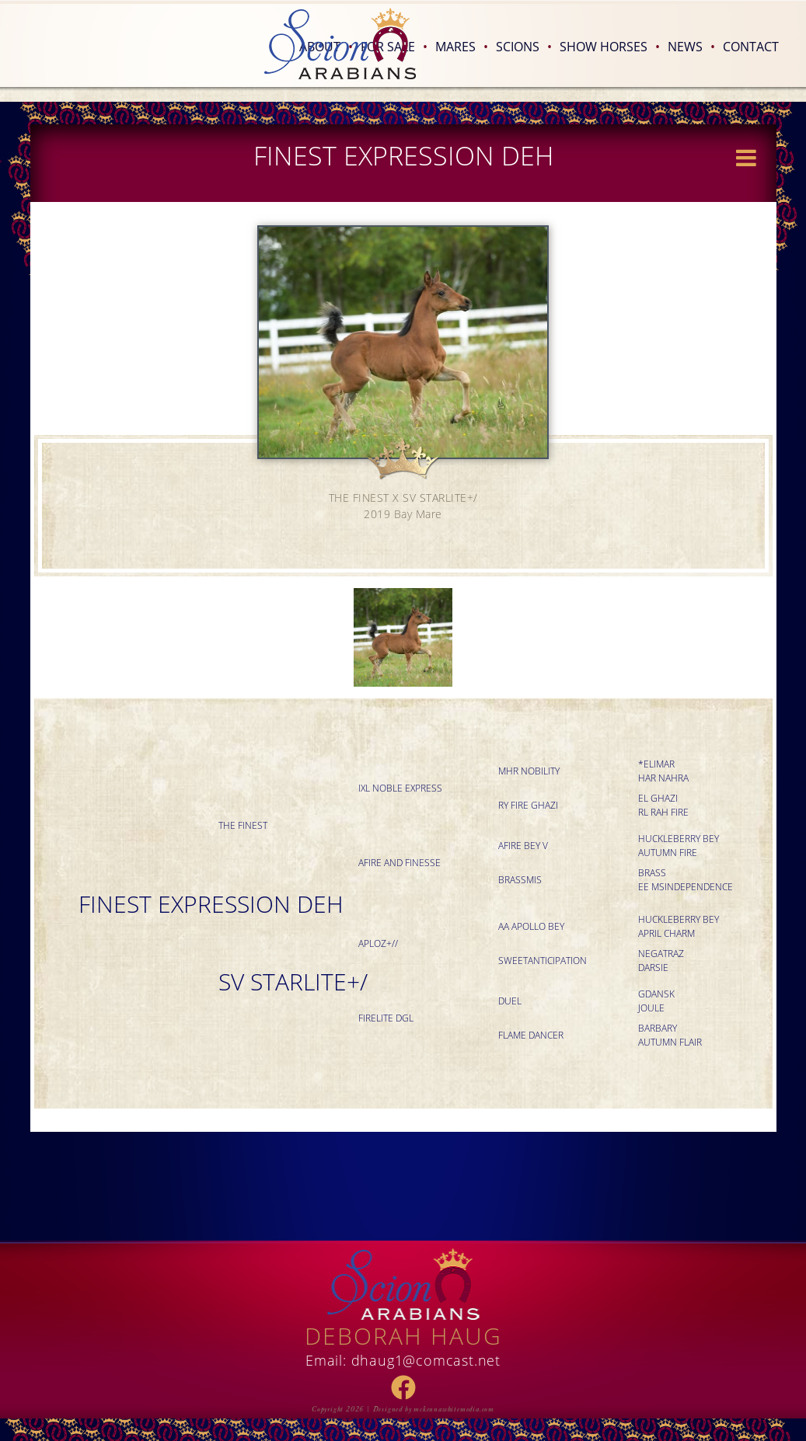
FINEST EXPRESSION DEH (211, 904)
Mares (461, 46)
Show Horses (610, 46)
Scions (524, 46)
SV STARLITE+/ (293, 981)
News (691, 46)
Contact (751, 46)
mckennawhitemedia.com (453, 1409)
